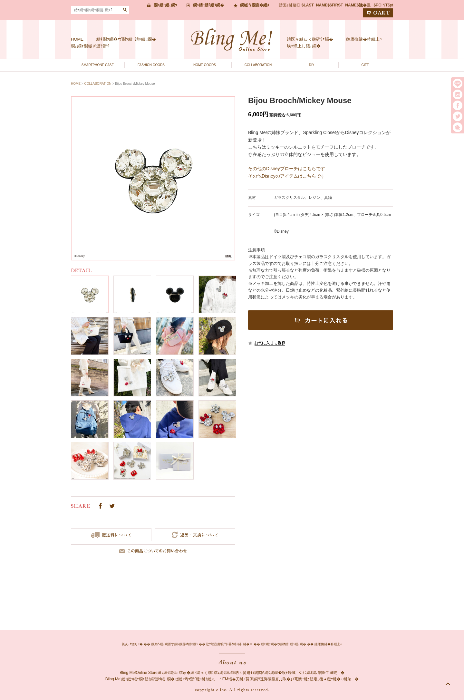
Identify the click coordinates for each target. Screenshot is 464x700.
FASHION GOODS (151, 65)
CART (378, 12)
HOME (77, 39)
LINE (457, 83)
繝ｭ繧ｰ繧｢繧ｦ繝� (208, 5)
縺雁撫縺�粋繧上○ (364, 39)
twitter (457, 116)
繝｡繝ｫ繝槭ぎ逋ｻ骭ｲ (90, 46)
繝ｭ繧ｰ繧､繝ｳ (165, 5)
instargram (457, 94)
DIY (311, 65)
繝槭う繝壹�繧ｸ (254, 5)
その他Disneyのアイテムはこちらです (286, 176)
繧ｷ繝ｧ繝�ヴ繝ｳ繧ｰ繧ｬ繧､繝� (126, 39)
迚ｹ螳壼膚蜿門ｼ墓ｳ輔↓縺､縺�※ (229, 644)
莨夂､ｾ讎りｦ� (132, 644)
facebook (457, 105)
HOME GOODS (204, 65)
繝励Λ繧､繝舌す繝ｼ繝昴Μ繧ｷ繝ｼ (174, 644)
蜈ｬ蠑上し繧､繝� (304, 46)
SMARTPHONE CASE (98, 65)
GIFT (365, 65)
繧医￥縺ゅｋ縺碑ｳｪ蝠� (310, 39)
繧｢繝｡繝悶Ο (457, 127)
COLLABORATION (258, 65)
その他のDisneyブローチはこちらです (286, 168)
